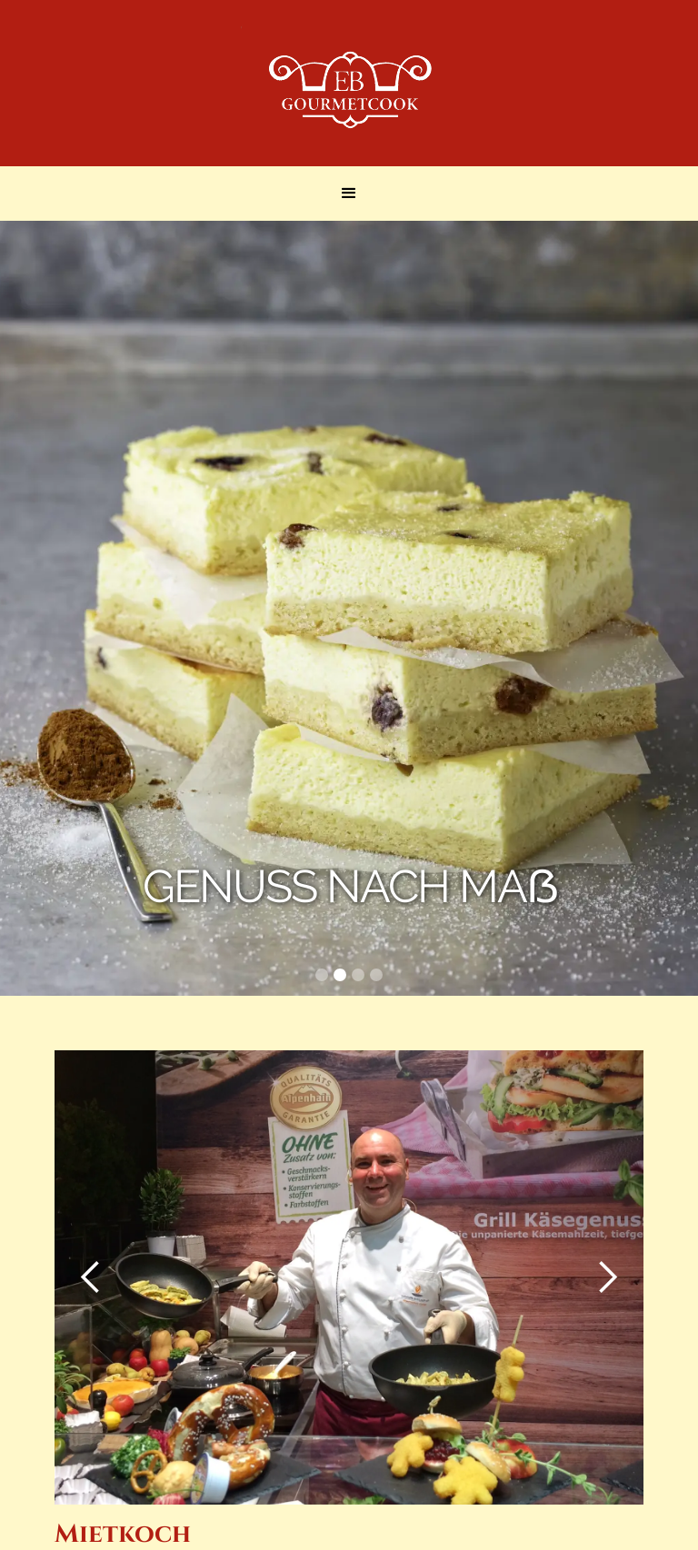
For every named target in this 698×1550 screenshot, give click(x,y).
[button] (349, 193)
